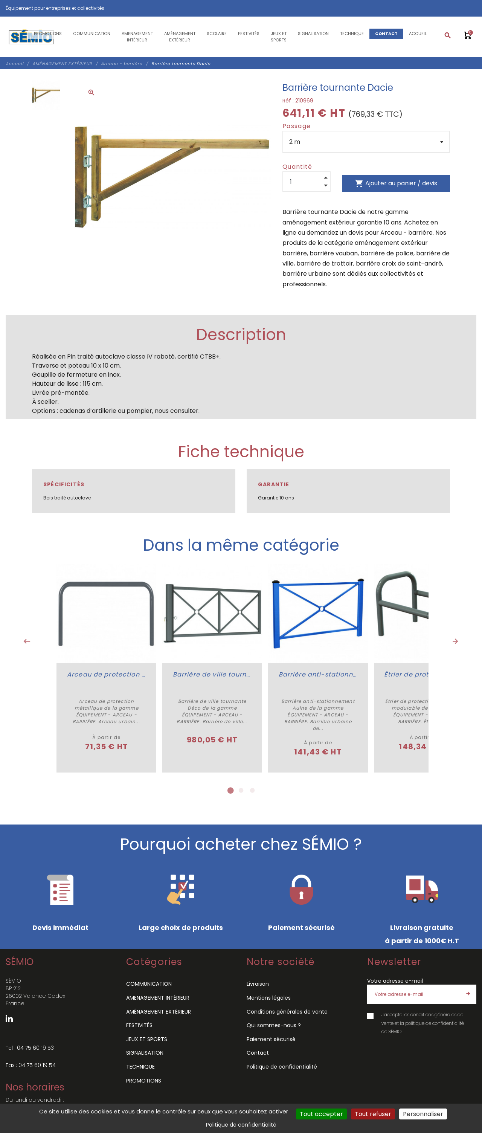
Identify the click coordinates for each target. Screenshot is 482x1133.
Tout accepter (321, 1114)
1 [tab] (229, 790)
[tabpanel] (105, 668)
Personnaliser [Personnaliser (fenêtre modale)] (423, 1114)
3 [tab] (252, 790)
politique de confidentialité (434, 1022)
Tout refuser (373, 1114)
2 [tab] (241, 790)
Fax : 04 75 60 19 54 (31, 1064)
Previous (26, 641)
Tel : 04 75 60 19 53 (30, 1047)
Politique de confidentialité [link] (241, 1124)
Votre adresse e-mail (395, 980)
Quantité (297, 166)
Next (455, 641)
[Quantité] (306, 181)
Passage (296, 126)
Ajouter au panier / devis (396, 183)
